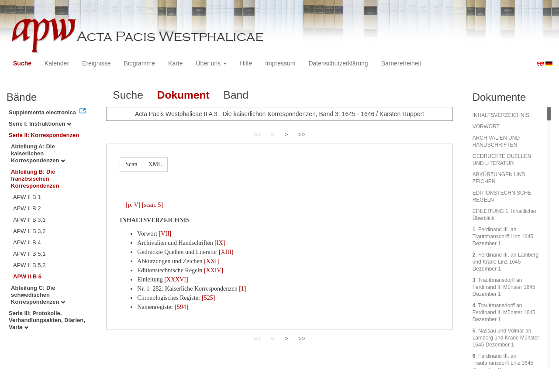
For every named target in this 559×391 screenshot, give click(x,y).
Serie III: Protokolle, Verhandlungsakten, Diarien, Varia (47, 320)
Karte (175, 63)
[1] (242, 288)
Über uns (211, 63)
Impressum (280, 63)
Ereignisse (96, 63)
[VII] (165, 233)
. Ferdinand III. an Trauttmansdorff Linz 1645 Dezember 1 (503, 236)
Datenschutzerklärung (338, 63)
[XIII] (226, 252)
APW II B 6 (27, 276)
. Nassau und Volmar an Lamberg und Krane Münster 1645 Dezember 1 (506, 338)
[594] (181, 307)
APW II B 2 (27, 208)
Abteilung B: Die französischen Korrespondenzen (35, 178)
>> (301, 134)
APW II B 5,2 (29, 265)
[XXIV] (213, 270)
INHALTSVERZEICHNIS (501, 115)
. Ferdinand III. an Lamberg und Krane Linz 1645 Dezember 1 (505, 262)
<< (257, 134)
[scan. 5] (152, 205)
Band (236, 95)
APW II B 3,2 (29, 231)
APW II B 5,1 (29, 253)
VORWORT (486, 126)
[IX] (219, 243)
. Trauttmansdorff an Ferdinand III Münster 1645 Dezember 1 (504, 287)
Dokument (183, 95)
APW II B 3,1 (29, 219)
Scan (131, 164)
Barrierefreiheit (401, 63)
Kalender (57, 63)
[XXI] (211, 261)
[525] (208, 298)
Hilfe (246, 63)
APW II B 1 (27, 197)
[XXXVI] (176, 279)
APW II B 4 (27, 242)
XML (155, 164)
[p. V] (133, 205)
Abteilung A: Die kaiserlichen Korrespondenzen (38, 153)
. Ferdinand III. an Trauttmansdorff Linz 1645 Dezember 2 (503, 363)
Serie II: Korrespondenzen (44, 135)
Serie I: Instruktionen (40, 123)
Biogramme (139, 63)
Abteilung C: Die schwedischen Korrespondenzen (38, 295)
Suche (22, 63)
